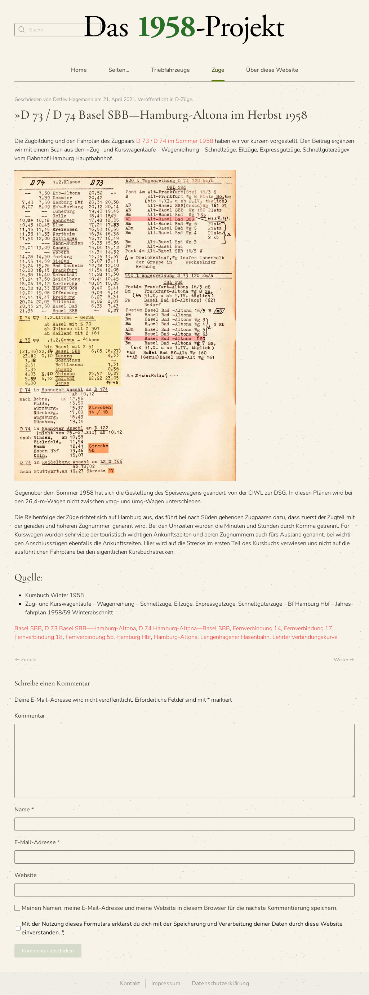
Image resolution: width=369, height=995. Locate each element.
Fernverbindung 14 (257, 628)
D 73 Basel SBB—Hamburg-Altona (90, 628)
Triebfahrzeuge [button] (170, 70)
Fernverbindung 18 (38, 637)
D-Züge (183, 99)
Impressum (166, 983)
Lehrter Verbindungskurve (304, 637)
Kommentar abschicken (48, 950)
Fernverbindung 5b (90, 637)
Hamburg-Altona (175, 637)
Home (79, 70)
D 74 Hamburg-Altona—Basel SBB (184, 628)
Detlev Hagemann (73, 99)
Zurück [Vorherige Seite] (25, 659)
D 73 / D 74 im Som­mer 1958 (174, 141)
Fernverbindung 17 (308, 628)
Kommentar (29, 716)
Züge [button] (218, 70)
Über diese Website (272, 70)
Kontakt (130, 983)
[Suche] (57, 29)
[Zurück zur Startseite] (184, 29)
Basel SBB (28, 628)
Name (24, 810)
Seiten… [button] (118, 70)
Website (25, 875)
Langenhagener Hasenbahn (235, 637)
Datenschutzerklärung (220, 983)
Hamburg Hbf (133, 637)
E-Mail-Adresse (37, 842)
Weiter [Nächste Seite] (344, 659)
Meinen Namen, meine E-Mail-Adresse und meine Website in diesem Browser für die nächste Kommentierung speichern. (176, 908)
